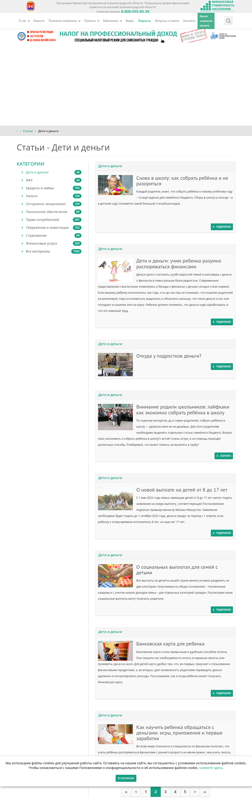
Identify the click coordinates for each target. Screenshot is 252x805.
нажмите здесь (211, 767)
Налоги (51, 196)
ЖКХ (51, 180)
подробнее (222, 226)
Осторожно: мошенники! (51, 204)
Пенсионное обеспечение (51, 212)
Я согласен (126, 778)
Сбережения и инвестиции (51, 227)
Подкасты (144, 21)
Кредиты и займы (51, 188)
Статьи (28, 131)
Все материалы (51, 251)
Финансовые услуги (51, 243)
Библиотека (112, 21)
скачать (224, 455)
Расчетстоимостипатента (206, 20)
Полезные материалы (65, 21)
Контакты (189, 21)
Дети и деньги (51, 172)
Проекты (92, 21)
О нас (24, 21)
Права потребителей (51, 219)
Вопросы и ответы (167, 21)
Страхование (51, 235)
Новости (39, 21)
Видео (130, 21)
